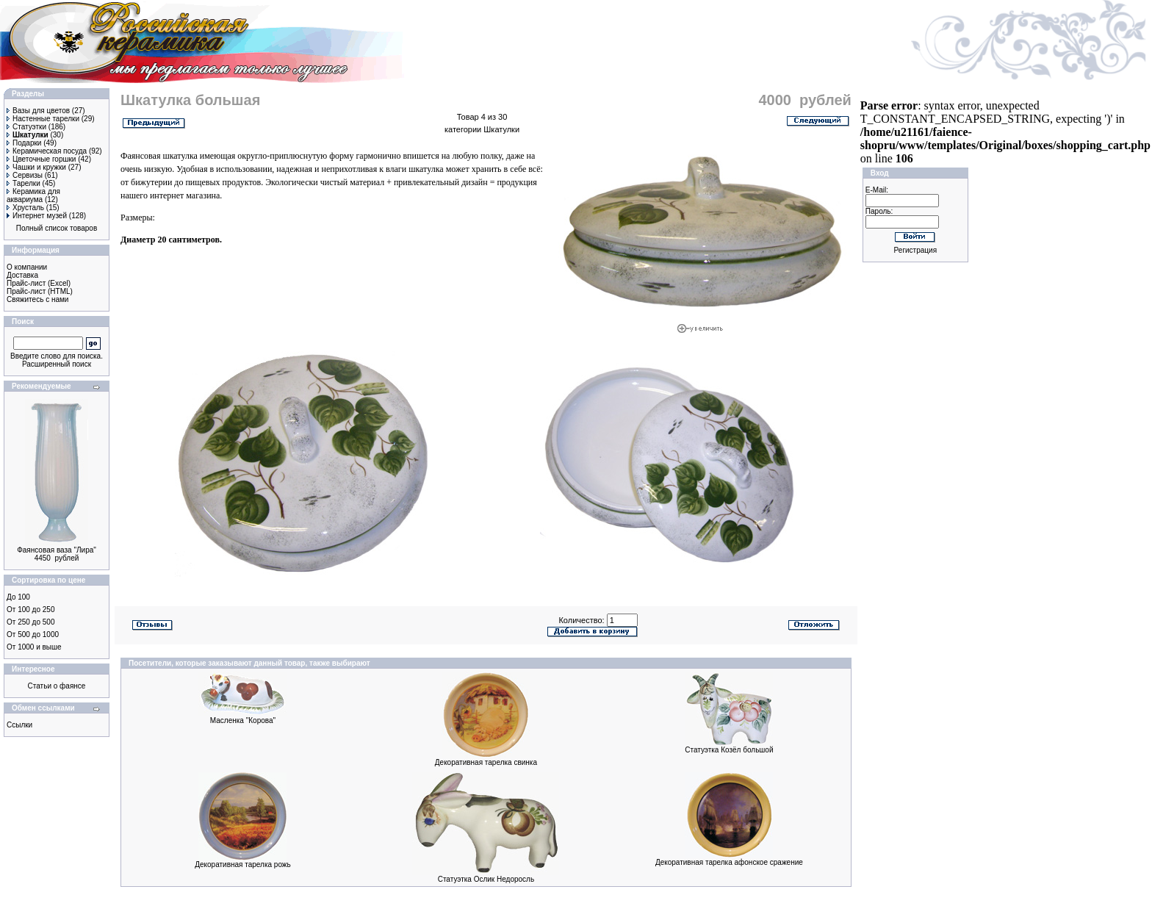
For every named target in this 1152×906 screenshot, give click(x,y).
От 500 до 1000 (33, 634)
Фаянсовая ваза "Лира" (56, 550)
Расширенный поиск (56, 364)
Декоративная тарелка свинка (486, 762)
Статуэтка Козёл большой (729, 750)
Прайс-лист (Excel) (39, 283)
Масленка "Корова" (243, 720)
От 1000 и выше (34, 647)
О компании (27, 267)
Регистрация (915, 250)
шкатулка (425, 169)
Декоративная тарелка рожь (243, 864)
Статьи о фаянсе (57, 686)
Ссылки (19, 725)
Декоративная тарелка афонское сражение (729, 862)
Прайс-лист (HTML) (40, 291)
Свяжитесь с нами (37, 299)
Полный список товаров (57, 228)
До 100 (18, 597)
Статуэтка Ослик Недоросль (486, 879)
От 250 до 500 (30, 622)
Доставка (22, 275)
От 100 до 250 (30, 609)
